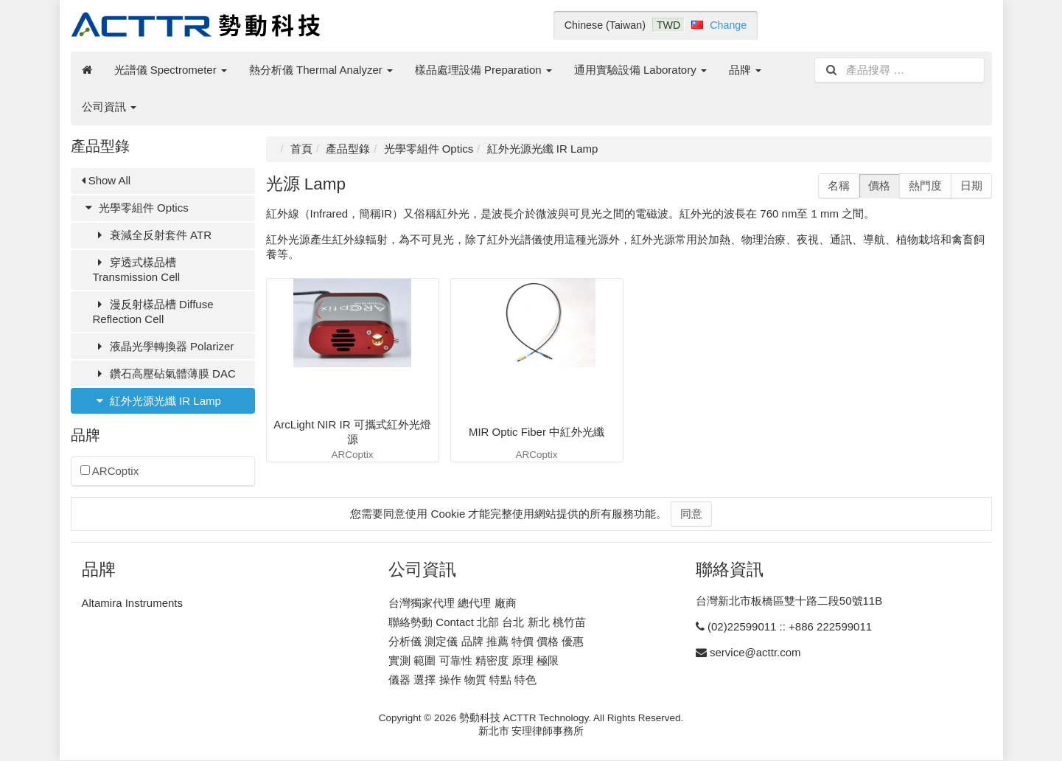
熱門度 (925, 185)
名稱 (839, 185)
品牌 (745, 69)
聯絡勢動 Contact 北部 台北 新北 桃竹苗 (487, 622)
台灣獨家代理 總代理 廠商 (452, 603)
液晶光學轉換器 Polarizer (163, 346)
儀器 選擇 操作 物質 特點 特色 (462, 679)
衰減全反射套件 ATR (152, 235)
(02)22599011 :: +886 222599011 (790, 626)
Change (728, 25)
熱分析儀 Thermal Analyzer (321, 69)
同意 (691, 513)
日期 (971, 185)
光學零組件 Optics (135, 207)
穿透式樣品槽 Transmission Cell (137, 269)
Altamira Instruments (133, 603)
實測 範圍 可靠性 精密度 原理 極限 (473, 660)
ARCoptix (109, 471)
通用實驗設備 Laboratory (640, 69)
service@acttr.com (755, 652)
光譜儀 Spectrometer (170, 69)
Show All (106, 180)
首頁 (301, 148)
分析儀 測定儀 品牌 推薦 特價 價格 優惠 (486, 641)
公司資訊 (109, 106)
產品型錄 (348, 148)
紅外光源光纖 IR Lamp (157, 401)
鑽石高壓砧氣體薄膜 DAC (164, 373)
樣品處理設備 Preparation (483, 69)
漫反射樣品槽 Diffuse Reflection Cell (153, 311)
